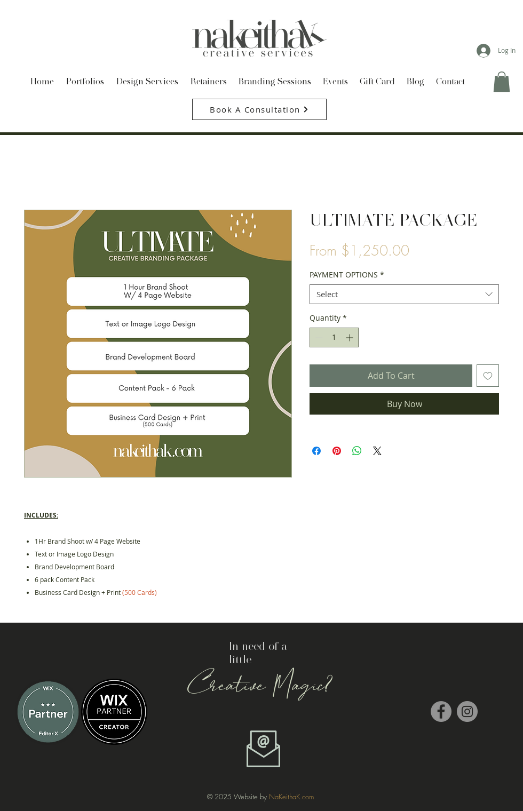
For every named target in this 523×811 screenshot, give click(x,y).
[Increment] (350, 337)
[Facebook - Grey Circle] (441, 711)
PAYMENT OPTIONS (347, 275)
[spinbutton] (334, 337)
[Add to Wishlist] (488, 375)
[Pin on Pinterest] (336, 450)
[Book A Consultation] (259, 109)
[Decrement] (317, 337)
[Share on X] (377, 450)
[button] (501, 81)
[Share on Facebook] (316, 450)
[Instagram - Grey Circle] (467, 711)
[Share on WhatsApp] (357, 450)
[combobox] (404, 294)
